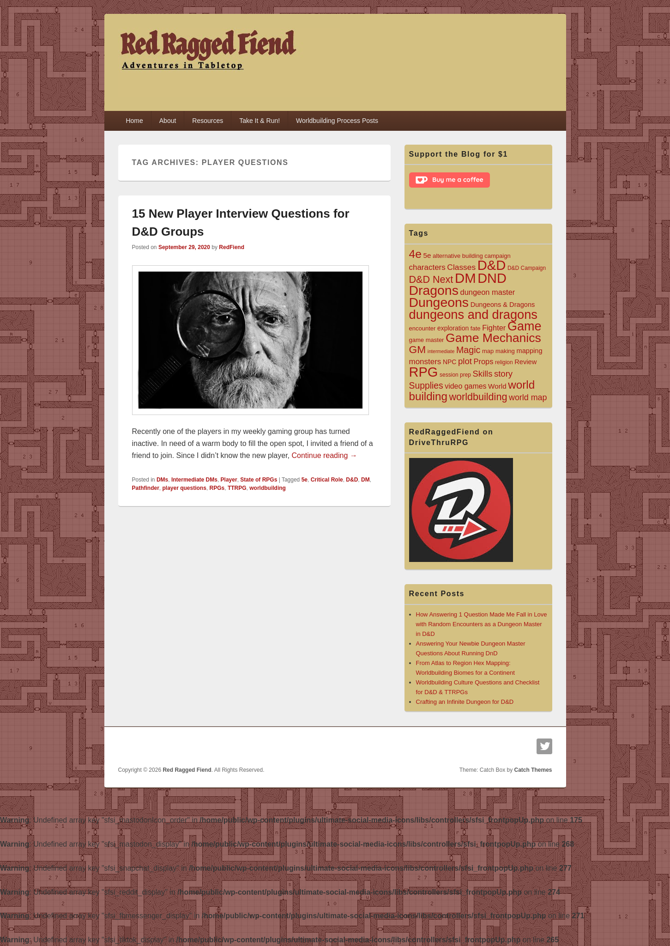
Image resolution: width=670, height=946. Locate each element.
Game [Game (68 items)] (524, 326)
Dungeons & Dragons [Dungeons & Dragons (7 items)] (503, 304)
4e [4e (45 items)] (415, 254)
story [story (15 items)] (503, 373)
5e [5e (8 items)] (427, 255)
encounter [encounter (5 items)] (422, 328)
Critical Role (327, 479)
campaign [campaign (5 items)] (497, 255)
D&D (352, 479)
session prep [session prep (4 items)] (455, 375)
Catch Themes (533, 770)
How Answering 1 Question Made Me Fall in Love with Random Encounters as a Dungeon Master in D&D (481, 624)
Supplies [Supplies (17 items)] (426, 385)
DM (365, 479)
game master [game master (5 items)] (426, 339)
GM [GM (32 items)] (417, 349)
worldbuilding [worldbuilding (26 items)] (478, 397)
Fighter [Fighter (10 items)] (494, 327)
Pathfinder (145, 488)
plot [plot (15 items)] (465, 361)
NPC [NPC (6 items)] (449, 362)
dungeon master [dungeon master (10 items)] (487, 292)
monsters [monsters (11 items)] (425, 361)
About (167, 120)
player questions (184, 488)
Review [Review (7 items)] (525, 362)
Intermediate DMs (194, 479)
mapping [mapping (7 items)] (529, 350)
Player (229, 479)
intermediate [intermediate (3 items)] (441, 351)
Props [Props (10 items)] (484, 361)
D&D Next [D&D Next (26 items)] (431, 279)
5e (305, 479)
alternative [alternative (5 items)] (446, 255)
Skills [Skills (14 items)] (483, 373)
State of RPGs (258, 479)
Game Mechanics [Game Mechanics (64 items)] (493, 338)
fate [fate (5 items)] (476, 328)
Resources (207, 120)
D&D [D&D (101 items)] (491, 265)
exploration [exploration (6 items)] (453, 328)
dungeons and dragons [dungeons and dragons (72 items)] (473, 314)
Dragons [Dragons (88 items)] (434, 290)
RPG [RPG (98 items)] (423, 372)
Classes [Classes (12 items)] (461, 267)
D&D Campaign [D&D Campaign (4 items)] (526, 268)
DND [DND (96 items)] (492, 278)
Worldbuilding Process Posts (337, 120)
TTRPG (237, 488)
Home (134, 120)
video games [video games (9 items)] (465, 386)
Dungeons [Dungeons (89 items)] (439, 302)
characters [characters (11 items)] (427, 267)
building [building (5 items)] (472, 255)
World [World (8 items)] (497, 386)
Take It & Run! (259, 120)
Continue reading (324, 455)
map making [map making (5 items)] (498, 351)
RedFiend (231, 247)
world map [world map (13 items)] (528, 397)
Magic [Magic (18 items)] (468, 350)
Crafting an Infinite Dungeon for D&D (465, 701)
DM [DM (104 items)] (465, 278)
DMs (162, 479)
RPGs (217, 488)
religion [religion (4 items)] (504, 362)
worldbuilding (267, 488)
